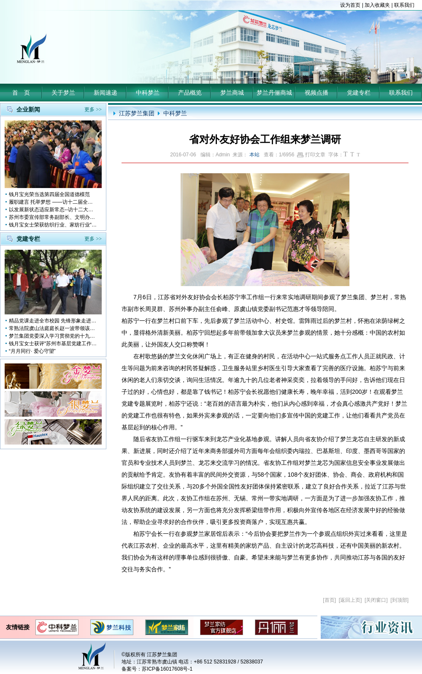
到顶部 (399, 600)
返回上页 (350, 600)
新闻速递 (105, 92)
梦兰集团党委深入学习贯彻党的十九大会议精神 (53, 336)
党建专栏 (359, 92)
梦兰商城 (232, 92)
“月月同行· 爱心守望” (32, 351)
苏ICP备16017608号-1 (167, 669)
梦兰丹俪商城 (274, 92)
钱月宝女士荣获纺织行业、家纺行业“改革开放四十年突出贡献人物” (53, 225)
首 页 (21, 92)
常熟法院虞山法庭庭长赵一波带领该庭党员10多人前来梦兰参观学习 (53, 328)
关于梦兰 (63, 92)
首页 (330, 600)
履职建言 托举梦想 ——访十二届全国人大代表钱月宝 (53, 202)
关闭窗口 (376, 600)
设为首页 (350, 5)
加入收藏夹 (377, 5)
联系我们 (404, 5)
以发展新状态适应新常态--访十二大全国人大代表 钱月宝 (53, 210)
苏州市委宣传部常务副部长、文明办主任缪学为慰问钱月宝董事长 (53, 217)
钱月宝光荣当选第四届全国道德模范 (49, 194)
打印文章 (311, 155)
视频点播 (316, 92)
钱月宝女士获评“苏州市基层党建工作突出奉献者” (53, 344)
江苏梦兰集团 (136, 113)
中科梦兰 (148, 92)
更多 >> (93, 109)
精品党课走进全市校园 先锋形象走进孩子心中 (53, 321)
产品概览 (190, 92)
